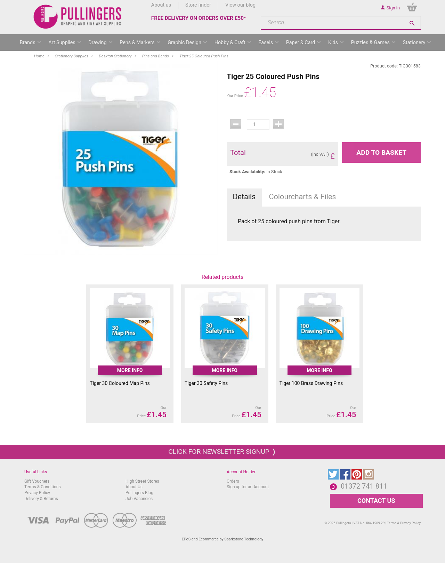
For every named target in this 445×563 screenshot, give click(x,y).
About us (161, 5)
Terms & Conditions (42, 486)
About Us (134, 486)
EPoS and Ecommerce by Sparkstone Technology (223, 539)
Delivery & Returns (41, 498)
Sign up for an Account (248, 486)
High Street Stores (142, 481)
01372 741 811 (364, 486)
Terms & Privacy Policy (404, 523)
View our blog (240, 5)
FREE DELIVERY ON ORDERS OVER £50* (198, 18)
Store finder (198, 5)
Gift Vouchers (37, 481)
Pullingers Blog (139, 492)
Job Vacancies (139, 498)
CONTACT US (376, 500)
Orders (233, 481)
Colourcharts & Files (302, 196)
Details (244, 196)
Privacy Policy (37, 492)
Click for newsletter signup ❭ (222, 452)
